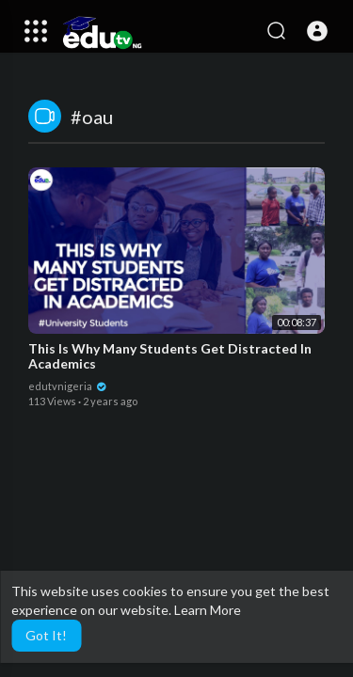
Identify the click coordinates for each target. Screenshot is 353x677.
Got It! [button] (46, 635)
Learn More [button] (207, 610)
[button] (317, 31)
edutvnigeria (67, 386)
